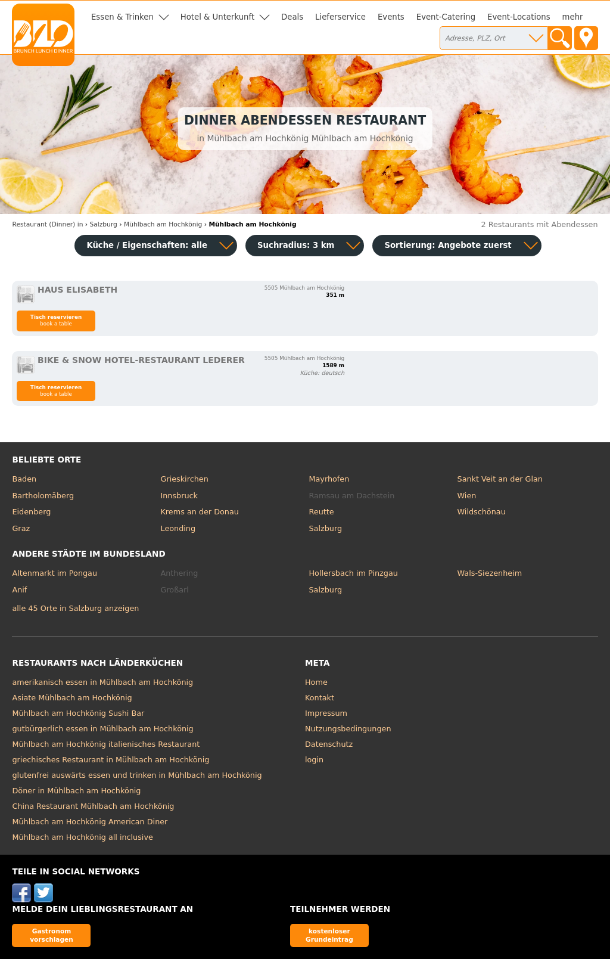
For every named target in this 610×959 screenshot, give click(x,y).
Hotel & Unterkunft (217, 17)
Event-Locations (518, 17)
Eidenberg (31, 511)
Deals (292, 17)
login (314, 759)
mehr (572, 17)
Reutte (321, 511)
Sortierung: (447, 245)
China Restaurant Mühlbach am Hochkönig (93, 806)
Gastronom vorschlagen (51, 934)
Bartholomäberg (43, 495)
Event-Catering (445, 17)
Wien (467, 495)
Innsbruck (179, 495)
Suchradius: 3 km (295, 245)
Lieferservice (340, 17)
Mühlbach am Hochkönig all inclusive (82, 837)
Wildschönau (482, 511)
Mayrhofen (329, 478)
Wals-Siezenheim (490, 573)
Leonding (177, 528)
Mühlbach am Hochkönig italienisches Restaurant (106, 744)
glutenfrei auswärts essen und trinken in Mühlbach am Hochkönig (137, 775)
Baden (24, 478)
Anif (19, 589)
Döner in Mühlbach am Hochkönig (76, 790)
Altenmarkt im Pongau (54, 573)
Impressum (326, 713)
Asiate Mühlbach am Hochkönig (72, 697)
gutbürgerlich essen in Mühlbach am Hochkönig (102, 728)
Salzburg (326, 528)
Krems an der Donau (199, 511)
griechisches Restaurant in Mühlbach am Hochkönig (110, 759)
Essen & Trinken (122, 17)
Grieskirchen (184, 478)
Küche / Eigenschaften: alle (146, 245)
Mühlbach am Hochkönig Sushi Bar (78, 713)
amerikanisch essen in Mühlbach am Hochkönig (102, 682)
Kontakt (319, 697)
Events (391, 17)
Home (316, 682)
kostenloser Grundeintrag (329, 934)
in (47, 224)
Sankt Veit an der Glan (500, 478)
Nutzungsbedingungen (348, 728)
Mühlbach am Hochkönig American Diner (89, 821)
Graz (21, 528)
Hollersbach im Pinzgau (353, 573)
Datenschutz (329, 744)
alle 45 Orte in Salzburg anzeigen (75, 608)
